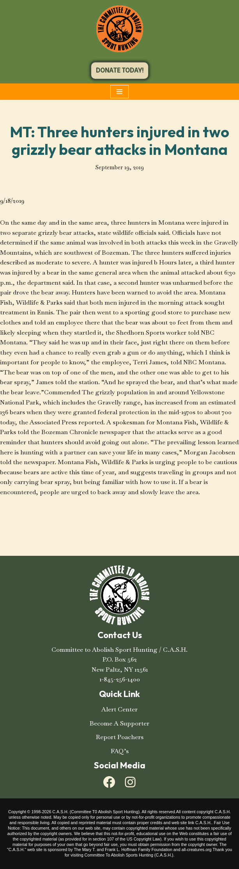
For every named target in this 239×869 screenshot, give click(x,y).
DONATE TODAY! (119, 70)
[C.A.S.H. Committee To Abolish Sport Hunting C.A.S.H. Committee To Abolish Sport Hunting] (119, 28)
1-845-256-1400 (119, 679)
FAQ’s (120, 751)
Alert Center (119, 709)
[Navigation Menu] (119, 91)
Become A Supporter (119, 723)
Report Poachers (119, 737)
